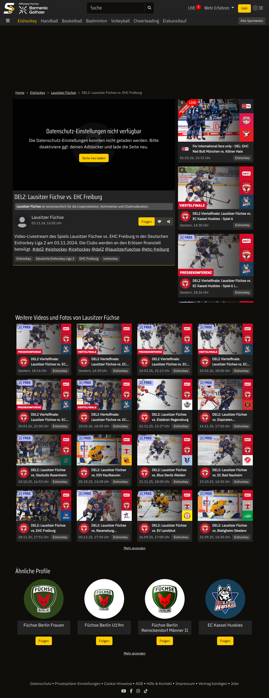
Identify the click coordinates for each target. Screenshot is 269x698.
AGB (140, 683)
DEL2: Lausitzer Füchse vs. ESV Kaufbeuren (108, 472)
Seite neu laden (94, 158)
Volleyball (120, 21)
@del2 (97, 249)
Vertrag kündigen (213, 683)
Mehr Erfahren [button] (217, 8)
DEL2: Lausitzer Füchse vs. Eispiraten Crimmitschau (229, 417)
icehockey (110, 258)
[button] (159, 221)
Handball (49, 21)
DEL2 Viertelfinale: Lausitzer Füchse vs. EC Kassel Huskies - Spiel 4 (230, 362)
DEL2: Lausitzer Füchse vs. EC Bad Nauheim (229, 472)
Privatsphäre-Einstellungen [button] (78, 683)
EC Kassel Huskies (225, 625)
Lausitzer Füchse (63, 92)
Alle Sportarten (251, 21)
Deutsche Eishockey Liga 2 (55, 258)
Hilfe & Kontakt (160, 683)
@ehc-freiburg (155, 249)
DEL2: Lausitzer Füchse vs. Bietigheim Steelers (229, 528)
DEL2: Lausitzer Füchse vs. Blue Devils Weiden (169, 472)
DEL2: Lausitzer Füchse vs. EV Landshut (169, 528)
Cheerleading (146, 21)
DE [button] (258, 8)
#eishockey (56, 249)
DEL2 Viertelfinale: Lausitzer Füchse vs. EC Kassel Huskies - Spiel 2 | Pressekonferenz (49, 417)
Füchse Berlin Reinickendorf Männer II (164, 628)
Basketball (72, 21)
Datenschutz (41, 683)
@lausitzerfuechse (123, 249)
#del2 (38, 249)
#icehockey (79, 249)
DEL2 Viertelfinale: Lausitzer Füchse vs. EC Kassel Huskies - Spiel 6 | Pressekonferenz (222, 284)
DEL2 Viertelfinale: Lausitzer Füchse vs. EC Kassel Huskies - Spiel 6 (222, 216)
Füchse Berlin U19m (104, 625)
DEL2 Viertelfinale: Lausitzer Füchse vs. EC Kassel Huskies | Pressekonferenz (169, 362)
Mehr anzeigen (135, 548)
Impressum (186, 683)
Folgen (147, 221)
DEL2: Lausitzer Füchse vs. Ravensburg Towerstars (108, 528)
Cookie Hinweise (118, 683)
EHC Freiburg (88, 258)
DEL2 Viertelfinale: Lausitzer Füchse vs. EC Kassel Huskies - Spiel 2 (109, 417)
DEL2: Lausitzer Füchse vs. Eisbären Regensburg (170, 417)
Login (244, 8)
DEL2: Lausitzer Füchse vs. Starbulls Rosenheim (49, 472)
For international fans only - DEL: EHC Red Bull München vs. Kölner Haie (221, 149)
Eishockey (27, 21)
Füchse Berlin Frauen (44, 625)
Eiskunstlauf (174, 21)
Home (20, 92)
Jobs (235, 683)
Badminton (96, 21)
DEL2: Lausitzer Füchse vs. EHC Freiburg (48, 528)
